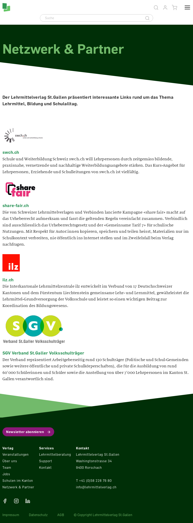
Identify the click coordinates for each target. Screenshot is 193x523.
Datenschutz (38, 515)
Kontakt (45, 467)
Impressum (10, 515)
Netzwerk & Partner (18, 487)
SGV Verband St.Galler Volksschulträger (43, 353)
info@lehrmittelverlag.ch (96, 487)
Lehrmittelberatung (55, 454)
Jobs (6, 474)
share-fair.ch (15, 205)
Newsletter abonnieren (25, 432)
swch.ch (10, 152)
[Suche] (91, 17)
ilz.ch (7, 279)
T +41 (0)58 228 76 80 (94, 481)
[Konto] (165, 7)
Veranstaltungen (15, 454)
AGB (60, 515)
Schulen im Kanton (17, 481)
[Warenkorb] (174, 7)
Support (45, 461)
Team (6, 467)
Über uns (9, 461)
